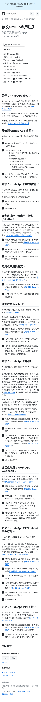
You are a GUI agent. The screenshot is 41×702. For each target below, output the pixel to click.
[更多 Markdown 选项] (23, 45)
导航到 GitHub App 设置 (18, 130)
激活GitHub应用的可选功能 (18, 123)
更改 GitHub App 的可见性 (19, 607)
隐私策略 (4, 662)
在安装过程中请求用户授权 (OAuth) (17, 217)
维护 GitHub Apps (17, 19)
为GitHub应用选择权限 (17, 414)
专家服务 (5, 694)
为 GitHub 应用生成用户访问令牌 (19, 235)
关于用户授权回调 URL (27, 324)
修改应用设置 (30, 19)
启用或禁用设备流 (13, 266)
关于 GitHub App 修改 (16, 95)
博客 (11, 694)
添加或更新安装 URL (15, 304)
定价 (33, 691)
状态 (28, 691)
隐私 (23, 691)
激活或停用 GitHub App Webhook (16, 469)
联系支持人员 (7, 675)
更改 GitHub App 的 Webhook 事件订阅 (20, 529)
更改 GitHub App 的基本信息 (20, 184)
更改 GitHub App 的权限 (18, 361)
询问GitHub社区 (8, 672)
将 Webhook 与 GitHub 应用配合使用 (19, 482)
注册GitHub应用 (12, 312)
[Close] (35, 3)
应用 (6, 19)
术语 (19, 691)
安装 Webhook (9, 392)
